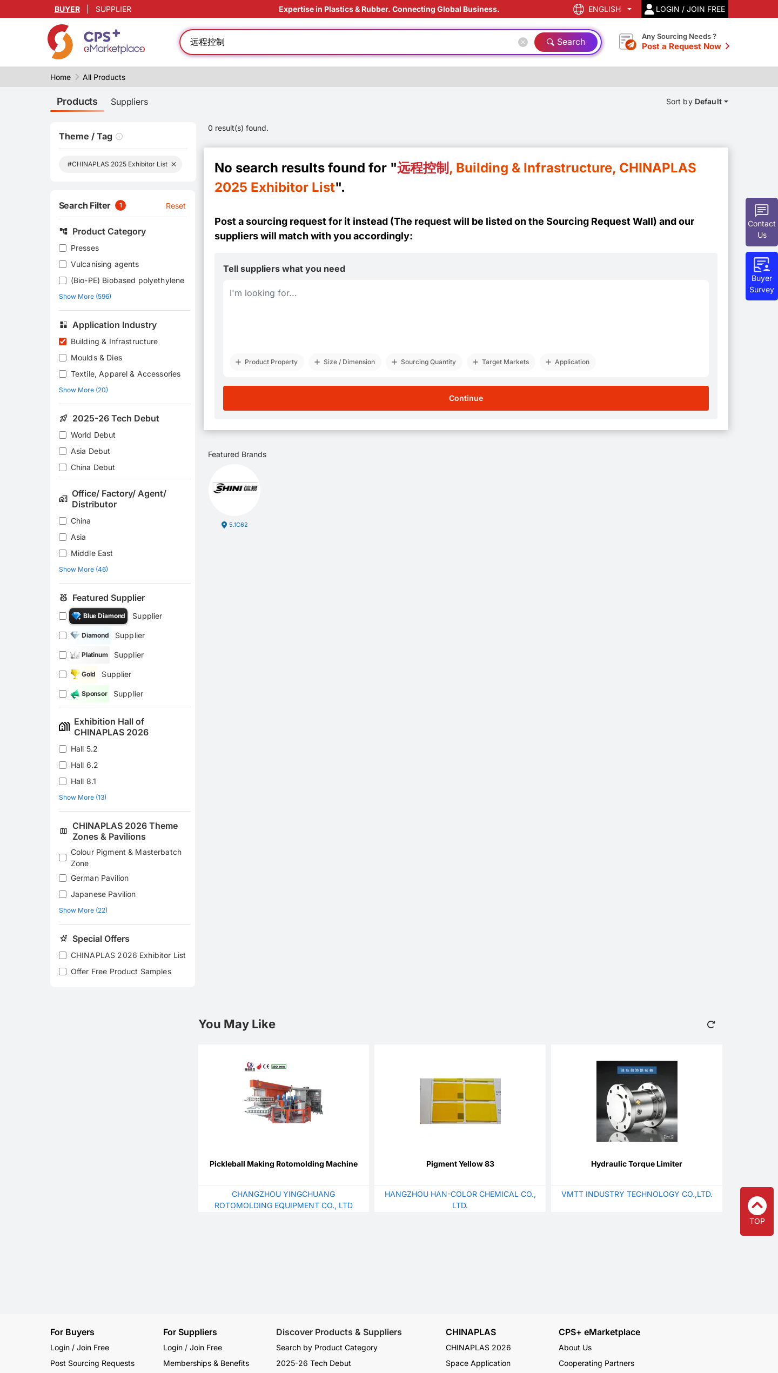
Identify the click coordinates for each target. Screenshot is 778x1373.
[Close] (525, 42)
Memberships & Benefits (206, 1363)
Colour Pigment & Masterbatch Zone (126, 857)
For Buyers (72, 1332)
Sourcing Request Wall (599, 221)
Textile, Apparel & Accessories (126, 373)
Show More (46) (83, 569)
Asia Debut (91, 451)
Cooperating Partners (596, 1363)
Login (173, 1347)
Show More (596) (85, 296)
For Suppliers (190, 1332)
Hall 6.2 (84, 764)
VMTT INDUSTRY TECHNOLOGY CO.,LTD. (637, 1193)
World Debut (93, 434)
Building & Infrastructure (114, 341)
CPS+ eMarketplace (599, 1332)
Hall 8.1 (83, 781)
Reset (176, 205)
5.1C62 (238, 524)
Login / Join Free (79, 1347)
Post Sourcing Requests (92, 1363)
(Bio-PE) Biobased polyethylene (128, 280)
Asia (78, 536)
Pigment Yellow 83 (460, 1163)
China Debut (93, 467)
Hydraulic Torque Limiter (636, 1163)
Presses (85, 247)
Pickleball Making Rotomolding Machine (284, 1163)
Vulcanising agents (105, 264)
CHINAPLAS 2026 (478, 1347)
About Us (575, 1347)
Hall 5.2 (84, 748)
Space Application (478, 1363)
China (81, 520)
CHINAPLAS (471, 1332)
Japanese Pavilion (103, 894)
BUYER (67, 9)
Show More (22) (83, 910)
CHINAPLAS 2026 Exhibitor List (128, 955)
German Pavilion (100, 877)
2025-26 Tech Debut (313, 1363)
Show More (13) (82, 797)
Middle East (92, 553)
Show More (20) (83, 390)
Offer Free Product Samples (121, 971)
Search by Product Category (327, 1347)
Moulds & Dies (96, 357)
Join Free (206, 1347)
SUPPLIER (113, 9)
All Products (104, 77)
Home (60, 77)
